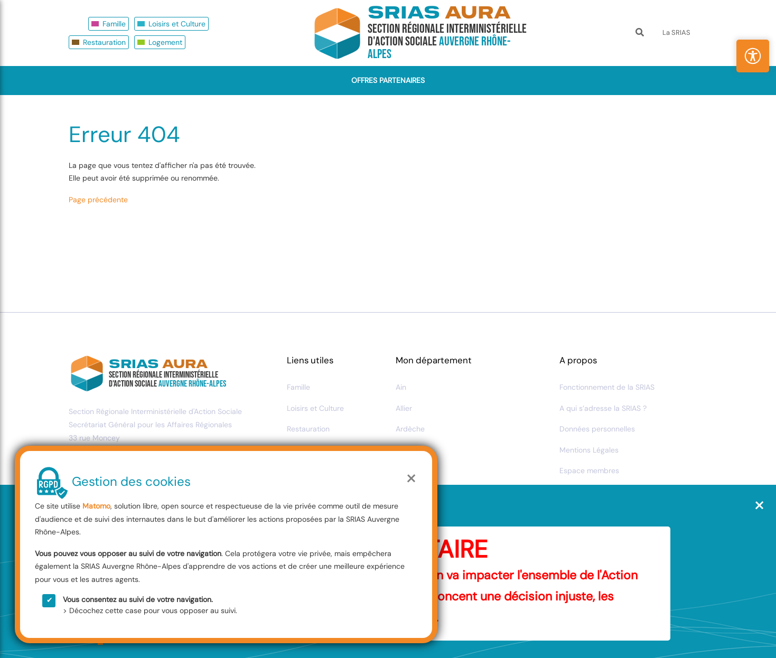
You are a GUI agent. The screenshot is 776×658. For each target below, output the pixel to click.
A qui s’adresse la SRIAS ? (603, 408)
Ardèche (410, 429)
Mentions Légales (589, 450)
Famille (114, 24)
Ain (401, 387)
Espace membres (589, 470)
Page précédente (98, 199)
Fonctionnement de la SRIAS (607, 387)
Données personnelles (597, 429)
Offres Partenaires (388, 80)
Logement (165, 42)
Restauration (104, 42)
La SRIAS (676, 32)
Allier (404, 408)
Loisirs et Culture (176, 24)
